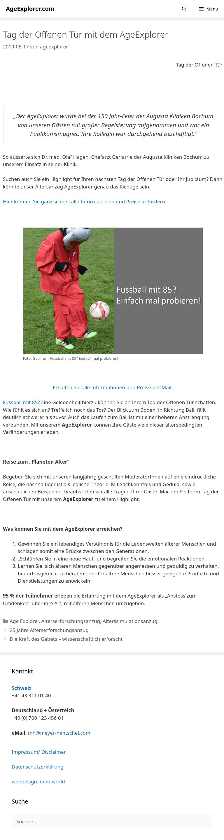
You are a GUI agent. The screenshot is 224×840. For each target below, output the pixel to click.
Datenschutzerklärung (38, 766)
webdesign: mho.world (38, 781)
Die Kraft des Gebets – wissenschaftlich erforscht (66, 638)
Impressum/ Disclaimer (39, 751)
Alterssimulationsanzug (130, 621)
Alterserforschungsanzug (70, 621)
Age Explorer (24, 621)
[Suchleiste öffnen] (184, 9)
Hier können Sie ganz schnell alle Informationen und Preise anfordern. (85, 201)
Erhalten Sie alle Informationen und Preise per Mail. (113, 387)
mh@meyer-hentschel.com (59, 732)
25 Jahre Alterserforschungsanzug (49, 630)
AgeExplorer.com (30, 9)
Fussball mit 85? (21, 402)
